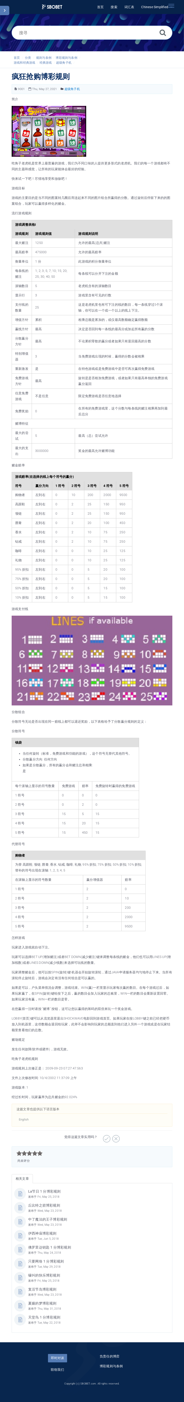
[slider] (29, 1153)
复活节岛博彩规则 (42, 1289)
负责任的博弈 (109, 1356)
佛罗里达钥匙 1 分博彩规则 (49, 1247)
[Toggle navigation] (171, 5)
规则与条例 (43, 57)
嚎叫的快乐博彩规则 (44, 1275)
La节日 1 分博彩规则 (44, 1191)
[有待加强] (115, 1137)
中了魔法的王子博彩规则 (47, 1219)
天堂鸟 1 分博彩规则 (44, 1317)
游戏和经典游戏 (24, 62)
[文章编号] (15, 88)
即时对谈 (57, 1358)
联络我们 (57, 1369)
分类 (28, 57)
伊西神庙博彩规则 (42, 1233)
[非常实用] (106, 1137)
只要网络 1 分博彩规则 (46, 1261)
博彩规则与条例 (66, 57)
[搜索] (162, 32)
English (24, 1119)
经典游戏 (46, 62)
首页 (17, 57)
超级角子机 (64, 62)
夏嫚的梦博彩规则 (42, 1303)
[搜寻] (92, 33)
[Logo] (52, 7)
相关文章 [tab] (22, 1178)
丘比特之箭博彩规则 (44, 1205)
